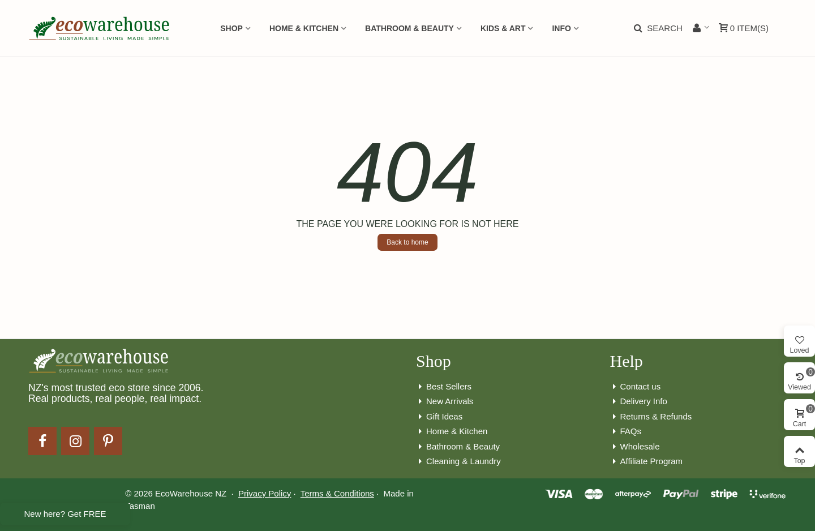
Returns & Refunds (651, 416)
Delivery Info (638, 401)
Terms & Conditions (337, 493)
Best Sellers (443, 386)
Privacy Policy (264, 493)
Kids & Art (503, 28)
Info (561, 28)
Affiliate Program (646, 461)
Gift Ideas (439, 416)
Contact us (635, 386)
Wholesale (635, 446)
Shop (231, 28)
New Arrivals (444, 401)
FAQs (626, 431)
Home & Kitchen (303, 28)
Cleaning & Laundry (458, 461)
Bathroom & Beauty (409, 28)
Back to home (407, 242)
